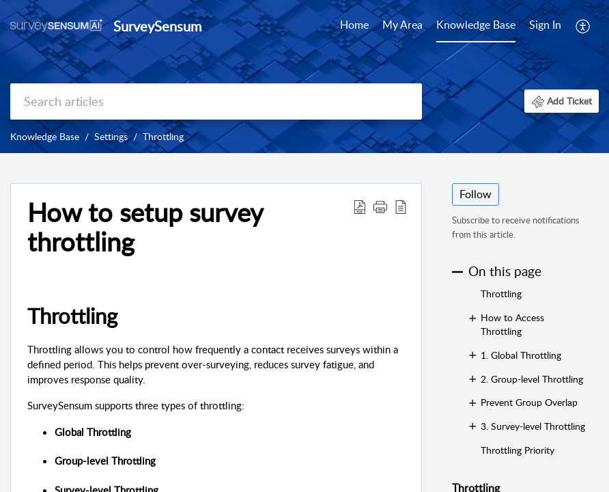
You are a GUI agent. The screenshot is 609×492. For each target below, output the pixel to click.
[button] (583, 26)
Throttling (163, 136)
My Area (402, 24)
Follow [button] (475, 194)
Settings (111, 136)
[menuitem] (354, 26)
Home (354, 24)
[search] (216, 101)
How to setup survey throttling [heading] (145, 227)
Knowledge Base (475, 24)
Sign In (545, 24)
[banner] (304, 76)
